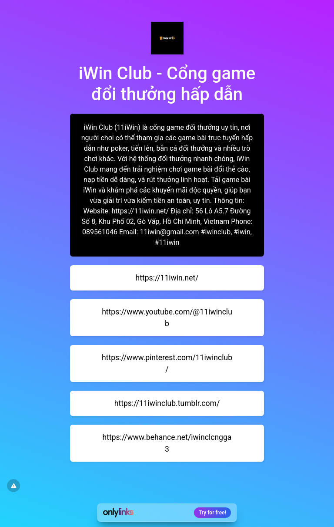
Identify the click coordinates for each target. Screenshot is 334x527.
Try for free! (212, 513)
